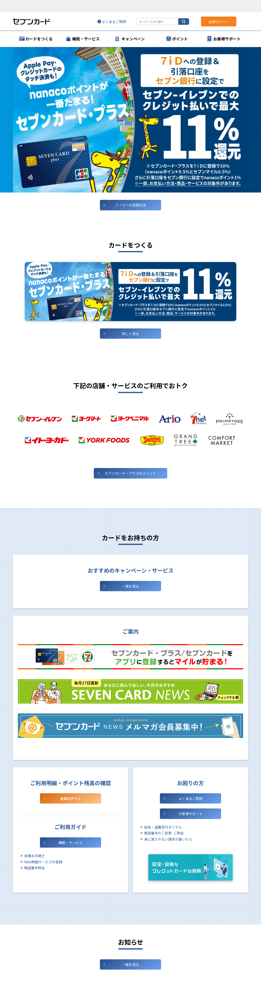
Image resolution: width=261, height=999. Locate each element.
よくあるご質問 (190, 798)
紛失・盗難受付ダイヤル (163, 827)
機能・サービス (71, 842)
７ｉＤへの (130, 205)
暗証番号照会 (34, 867)
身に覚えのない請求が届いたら (168, 839)
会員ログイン (70, 798)
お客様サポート (190, 813)
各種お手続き (34, 855)
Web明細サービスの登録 (43, 861)
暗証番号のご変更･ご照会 (164, 832)
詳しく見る (130, 333)
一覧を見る (130, 586)
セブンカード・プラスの (130, 473)
